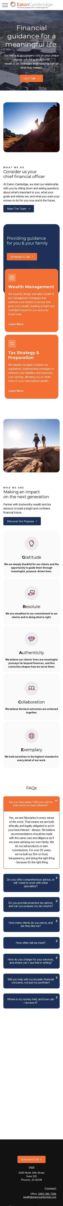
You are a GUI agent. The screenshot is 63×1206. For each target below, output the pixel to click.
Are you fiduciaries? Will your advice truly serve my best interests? (31, 803)
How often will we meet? (31, 942)
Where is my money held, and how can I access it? (30, 1001)
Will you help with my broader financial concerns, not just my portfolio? (31, 981)
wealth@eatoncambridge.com (39, 1197)
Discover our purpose (20, 521)
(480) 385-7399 (47, 1193)
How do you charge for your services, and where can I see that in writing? (31, 961)
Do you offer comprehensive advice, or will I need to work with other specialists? (30, 883)
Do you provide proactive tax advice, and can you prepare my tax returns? (30, 904)
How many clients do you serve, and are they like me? (31, 924)
